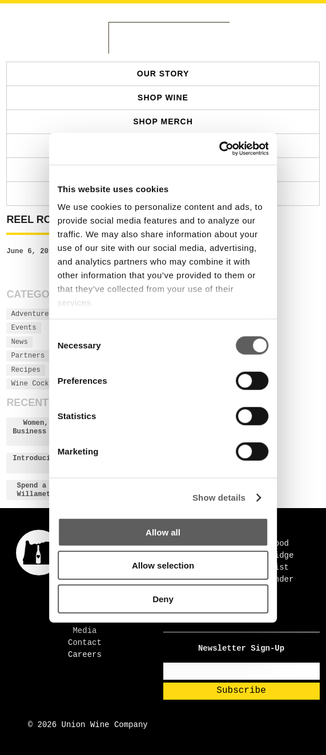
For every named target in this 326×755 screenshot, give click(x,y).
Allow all (163, 532)
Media (84, 630)
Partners (28, 356)
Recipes (25, 370)
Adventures (32, 314)
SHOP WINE (163, 97)
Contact (85, 642)
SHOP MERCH (163, 121)
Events (23, 328)
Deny (163, 598)
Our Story (163, 73)
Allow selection (163, 565)
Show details (218, 497)
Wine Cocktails (40, 384)
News (19, 342)
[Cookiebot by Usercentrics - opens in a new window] (218, 148)
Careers (85, 654)
